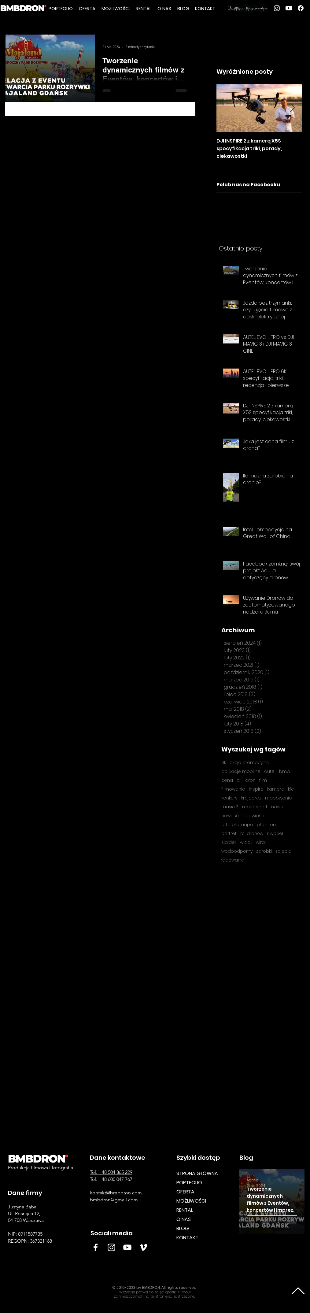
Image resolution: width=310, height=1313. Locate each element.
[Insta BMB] (111, 1247)
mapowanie (278, 798)
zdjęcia (283, 851)
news (277, 807)
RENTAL (184, 1210)
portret (229, 833)
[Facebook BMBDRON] (95, 1247)
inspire (256, 789)
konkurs (229, 798)
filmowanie (233, 789)
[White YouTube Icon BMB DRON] (127, 1247)
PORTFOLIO (189, 1182)
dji (239, 780)
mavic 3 (229, 807)
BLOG (182, 1228)
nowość (230, 815)
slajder (228, 842)
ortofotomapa (237, 824)
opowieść (253, 815)
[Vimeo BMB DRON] (143, 1247)
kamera (275, 789)
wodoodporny (237, 851)
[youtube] (289, 8)
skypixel (275, 833)
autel (269, 771)
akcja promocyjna (249, 762)
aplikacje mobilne (240, 771)
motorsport (255, 807)
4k (223, 762)
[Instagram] (277, 8)
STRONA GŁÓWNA (197, 1173)
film (263, 780)
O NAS (183, 1219)
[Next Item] (292, 108)
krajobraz (251, 798)
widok (246, 842)
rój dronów (251, 833)
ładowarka (232, 860)
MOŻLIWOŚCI (191, 1200)
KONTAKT (187, 1237)
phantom (267, 824)
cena (227, 780)
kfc (291, 789)
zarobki (264, 851)
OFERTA (185, 1191)
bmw (284, 771)
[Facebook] (300, 8)
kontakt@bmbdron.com (116, 1193)
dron (250, 780)
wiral (261, 842)
